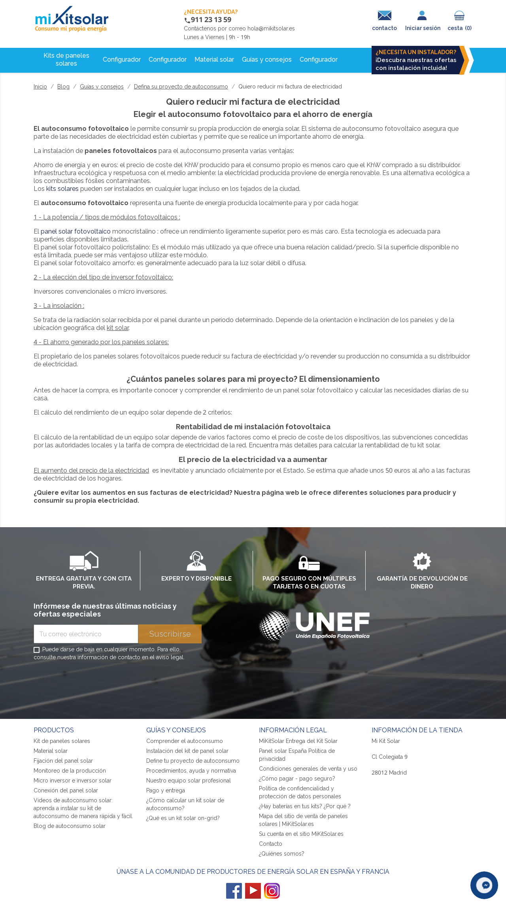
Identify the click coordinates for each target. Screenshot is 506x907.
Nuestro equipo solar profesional (188, 780)
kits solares (62, 188)
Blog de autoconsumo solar (70, 826)
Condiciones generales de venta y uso (308, 769)
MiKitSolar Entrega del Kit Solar (298, 741)
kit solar (117, 328)
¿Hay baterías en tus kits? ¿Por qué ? (305, 806)
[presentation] (94, 683)
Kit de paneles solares (62, 741)
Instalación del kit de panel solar (187, 751)
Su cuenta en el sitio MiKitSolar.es (301, 834)
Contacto (270, 844)
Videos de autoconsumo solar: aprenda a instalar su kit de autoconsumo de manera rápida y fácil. (83, 808)
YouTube (253, 891)
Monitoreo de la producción (70, 770)
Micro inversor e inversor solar (72, 780)
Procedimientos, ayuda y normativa (191, 770)
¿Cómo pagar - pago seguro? (297, 778)
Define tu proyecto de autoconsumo (193, 761)
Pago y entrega (165, 790)
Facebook (234, 891)
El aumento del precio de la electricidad (91, 470)
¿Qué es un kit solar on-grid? (183, 818)
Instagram (272, 891)
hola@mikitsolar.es (271, 28)
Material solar (51, 751)
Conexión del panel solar (66, 790)
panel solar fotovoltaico (76, 231)
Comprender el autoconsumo (184, 741)
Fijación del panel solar (63, 761)
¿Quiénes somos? (281, 853)
